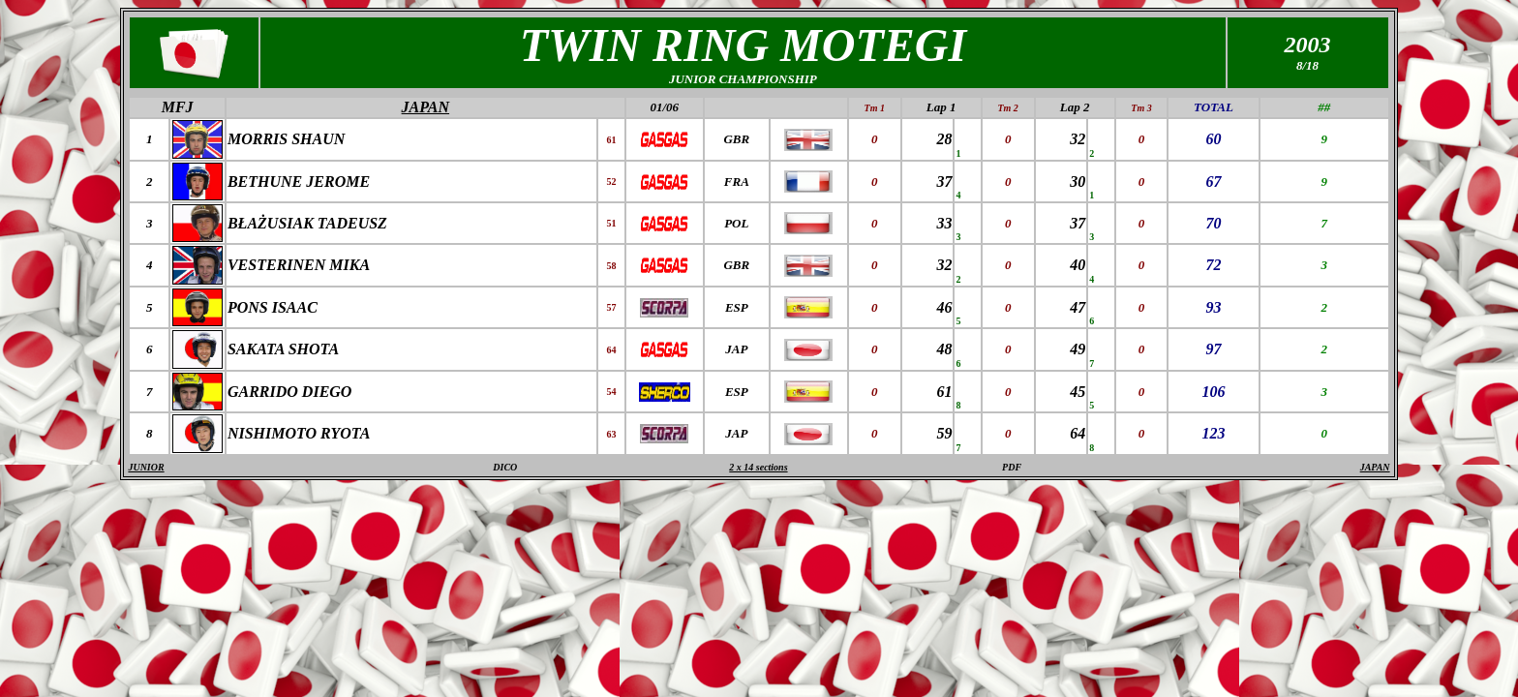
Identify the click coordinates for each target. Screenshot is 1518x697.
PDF (1011, 467)
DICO (505, 467)
